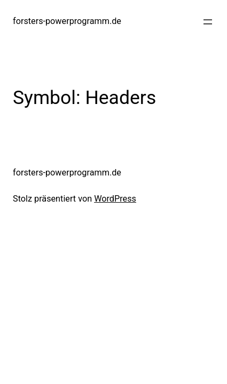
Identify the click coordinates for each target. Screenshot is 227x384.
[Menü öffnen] (207, 21)
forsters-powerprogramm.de (67, 21)
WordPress (115, 199)
